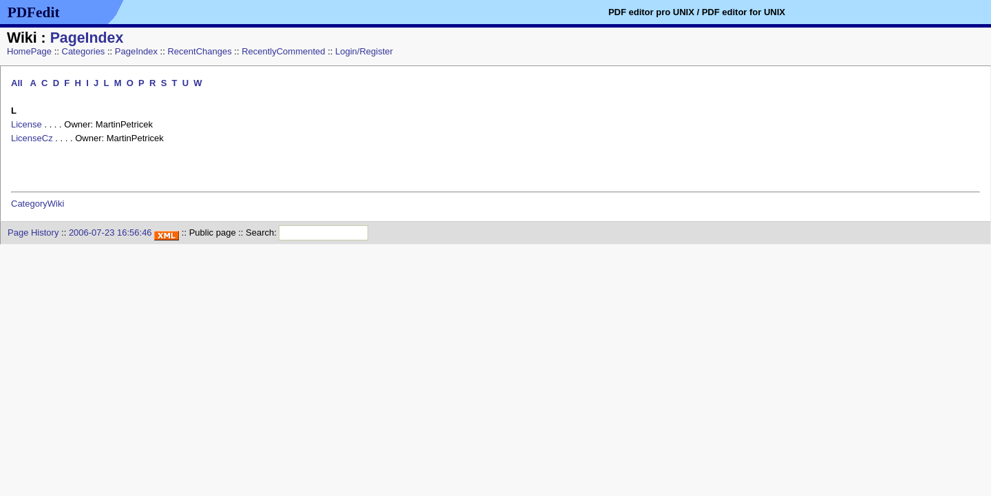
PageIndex (87, 38)
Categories (83, 51)
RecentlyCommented (283, 51)
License (26, 124)
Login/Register (364, 51)
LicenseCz (32, 138)
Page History (33, 232)
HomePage (29, 51)
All (18, 83)
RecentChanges (199, 51)
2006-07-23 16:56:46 (110, 232)
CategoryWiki (37, 203)
